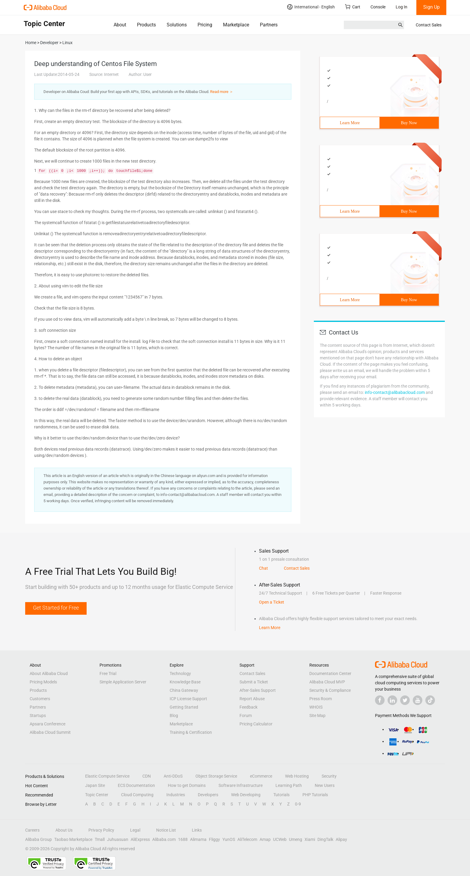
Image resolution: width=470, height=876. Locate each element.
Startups (38, 715)
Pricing (205, 25)
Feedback (248, 707)
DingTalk (325, 839)
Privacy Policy (101, 830)
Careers (32, 830)
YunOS (228, 839)
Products (146, 25)
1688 (183, 839)
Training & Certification (191, 732)
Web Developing (245, 794)
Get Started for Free (56, 607)
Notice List (166, 830)
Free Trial (108, 673)
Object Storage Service (216, 776)
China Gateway (184, 690)
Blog (174, 715)
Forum (245, 715)
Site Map (317, 715)
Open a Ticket (271, 602)
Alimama (198, 839)
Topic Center (96, 794)
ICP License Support (188, 698)
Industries (175, 794)
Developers (208, 794)
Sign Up (431, 7)
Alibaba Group (38, 839)
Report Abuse (252, 698)
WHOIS (316, 707)
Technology (180, 673)
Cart (352, 6)
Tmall (100, 839)
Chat (263, 568)
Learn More (350, 123)
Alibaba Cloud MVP (327, 682)
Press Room (320, 698)
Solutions (177, 25)
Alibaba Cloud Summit (50, 732)
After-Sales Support (257, 690)
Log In (401, 6)
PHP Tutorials (315, 794)
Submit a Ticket (253, 682)
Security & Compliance (330, 690)
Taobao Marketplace (73, 839)
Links (197, 830)
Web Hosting (297, 776)
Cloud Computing (137, 794)
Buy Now (409, 123)
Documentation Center (330, 673)
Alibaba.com (164, 839)
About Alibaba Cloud (49, 673)
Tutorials (281, 794)
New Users (325, 785)
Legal (135, 830)
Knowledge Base (185, 682)
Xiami (310, 839)
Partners (269, 25)
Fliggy (214, 839)
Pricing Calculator (255, 724)
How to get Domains (187, 785)
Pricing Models (43, 682)
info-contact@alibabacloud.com (395, 392)
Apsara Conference (47, 724)
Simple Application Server (123, 682)
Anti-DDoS (173, 776)
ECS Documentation (136, 785)
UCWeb (280, 839)
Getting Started (184, 707)
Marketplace (236, 25)
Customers (40, 698)
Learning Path (288, 785)
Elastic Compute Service (107, 776)
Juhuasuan (117, 839)
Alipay (341, 839)
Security (329, 776)
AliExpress (140, 839)
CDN (146, 776)
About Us (64, 830)
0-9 (298, 804)
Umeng (295, 839)
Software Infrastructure (241, 785)
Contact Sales (429, 24)
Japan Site (95, 785)
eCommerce (261, 776)
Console (377, 6)
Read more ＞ (221, 91)
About (120, 25)
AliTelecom (247, 839)
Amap (265, 839)
